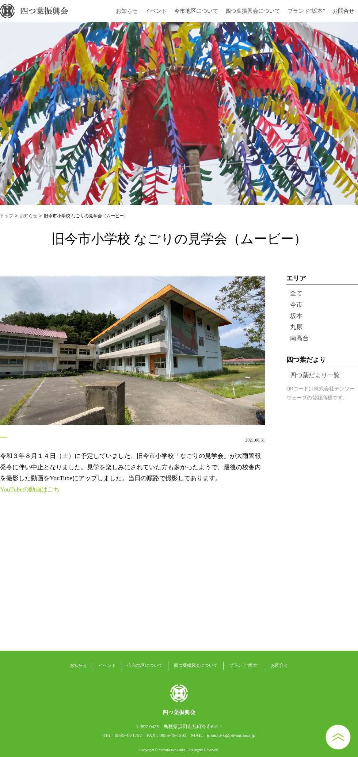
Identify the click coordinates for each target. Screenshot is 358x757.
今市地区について (196, 11)
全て (296, 293)
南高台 (299, 338)
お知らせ (127, 11)
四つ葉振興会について (252, 11)
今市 (296, 304)
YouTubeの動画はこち (30, 489)
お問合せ (343, 11)
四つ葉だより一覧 (315, 375)
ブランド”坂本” (306, 11)
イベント (156, 11)
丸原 (296, 327)
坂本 (296, 316)
